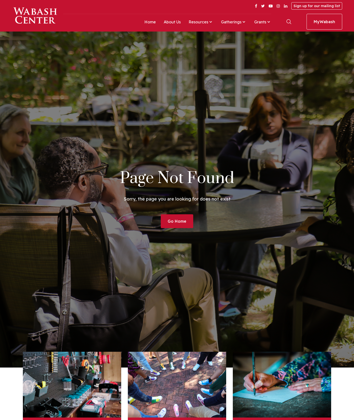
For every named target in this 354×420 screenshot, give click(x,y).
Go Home (177, 221)
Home (150, 21)
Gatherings (233, 21)
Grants (262, 21)
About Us (172, 21)
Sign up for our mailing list (317, 6)
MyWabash (324, 21)
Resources (201, 21)
